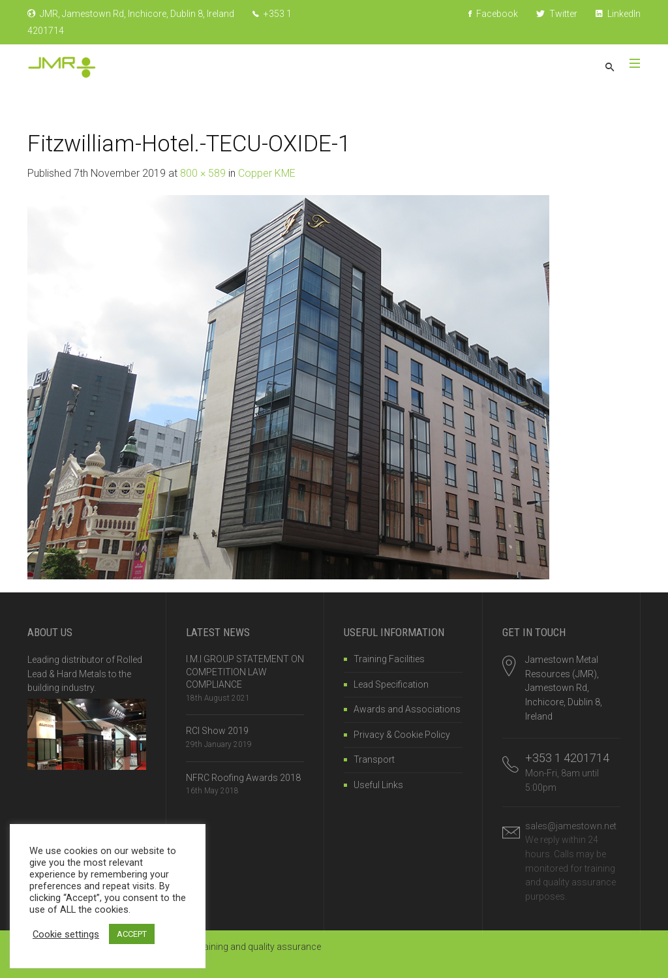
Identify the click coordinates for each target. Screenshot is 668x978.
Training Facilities (389, 659)
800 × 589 (203, 173)
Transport (374, 759)
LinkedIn (618, 13)
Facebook (493, 13)
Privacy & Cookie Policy (402, 734)
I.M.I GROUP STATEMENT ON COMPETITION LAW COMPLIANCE (245, 672)
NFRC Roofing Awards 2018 (243, 777)
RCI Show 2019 (217, 731)
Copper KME (267, 173)
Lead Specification (391, 684)
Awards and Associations (407, 709)
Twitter (556, 13)
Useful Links (378, 785)
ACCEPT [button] (132, 934)
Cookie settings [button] (66, 934)
